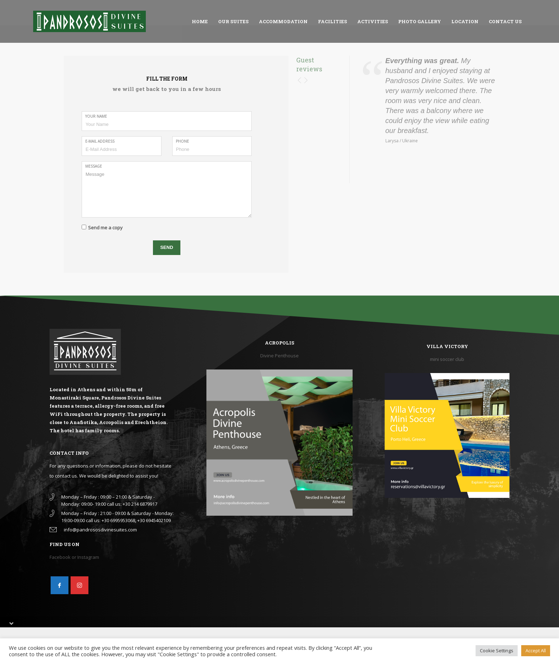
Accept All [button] (535, 650)
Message (93, 166)
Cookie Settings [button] (496, 650)
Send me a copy (105, 227)
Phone (182, 141)
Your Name (96, 116)
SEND (166, 247)
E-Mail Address (99, 141)
